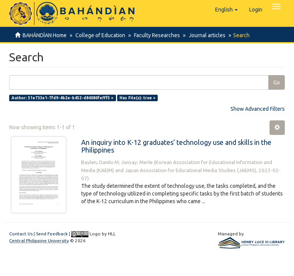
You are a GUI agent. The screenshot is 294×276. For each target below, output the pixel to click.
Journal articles (203, 35)
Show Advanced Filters (257, 109)
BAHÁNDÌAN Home (45, 35)
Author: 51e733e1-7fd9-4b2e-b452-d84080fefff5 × (62, 97)
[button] (226, 9)
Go (276, 82)
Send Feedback (52, 233)
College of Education (99, 35)
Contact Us (21, 233)
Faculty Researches (155, 35)
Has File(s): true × (137, 97)
